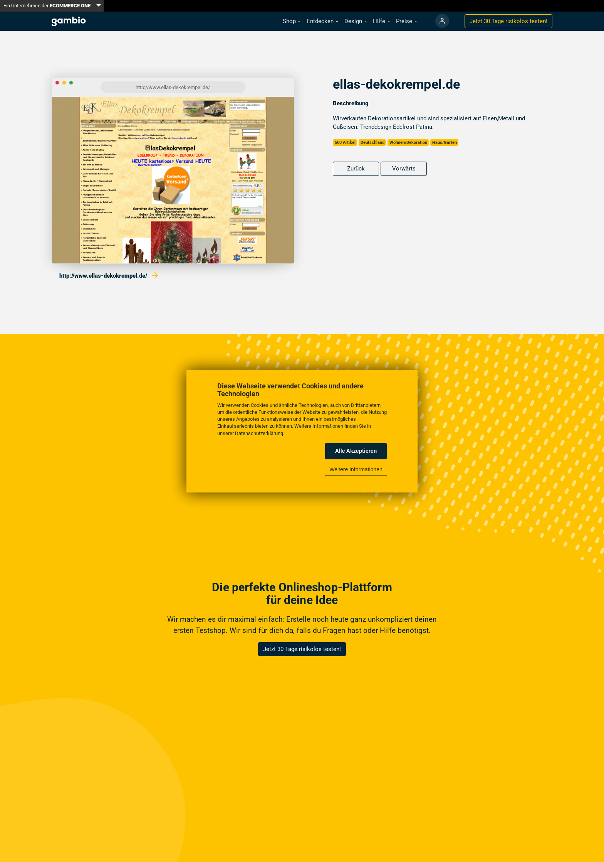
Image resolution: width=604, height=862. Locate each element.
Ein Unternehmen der (47, 5)
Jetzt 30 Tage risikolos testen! (302, 649)
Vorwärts (404, 168)
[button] (292, 21)
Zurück (356, 168)
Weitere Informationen (355, 469)
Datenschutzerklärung (259, 433)
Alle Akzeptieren (356, 451)
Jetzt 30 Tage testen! (508, 21)
